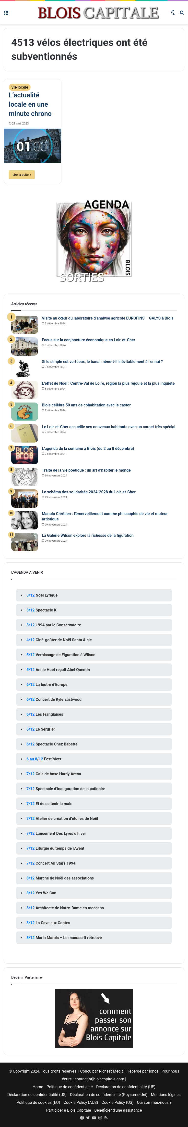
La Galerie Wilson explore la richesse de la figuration (88, 535)
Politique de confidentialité (70, 1087)
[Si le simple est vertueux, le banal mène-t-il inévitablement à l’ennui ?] (24, 368)
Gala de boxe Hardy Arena (58, 774)
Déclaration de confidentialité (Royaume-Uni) (108, 1094)
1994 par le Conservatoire (58, 625)
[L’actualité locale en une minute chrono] (32, 146)
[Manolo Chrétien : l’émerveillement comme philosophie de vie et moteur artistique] (24, 520)
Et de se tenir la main (53, 803)
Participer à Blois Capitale (68, 1110)
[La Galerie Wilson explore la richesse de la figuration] (24, 542)
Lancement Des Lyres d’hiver (60, 833)
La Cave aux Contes (52, 922)
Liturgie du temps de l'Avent (59, 848)
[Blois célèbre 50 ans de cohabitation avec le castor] (24, 412)
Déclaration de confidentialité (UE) (125, 1087)
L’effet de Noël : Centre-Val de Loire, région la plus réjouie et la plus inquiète (108, 383)
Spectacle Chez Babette (56, 744)
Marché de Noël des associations (64, 878)
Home (38, 1087)
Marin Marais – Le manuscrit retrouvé (68, 937)
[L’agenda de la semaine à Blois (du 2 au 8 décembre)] (24, 455)
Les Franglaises (49, 714)
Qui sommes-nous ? (154, 1102)
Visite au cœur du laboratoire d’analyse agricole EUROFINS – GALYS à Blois (108, 318)
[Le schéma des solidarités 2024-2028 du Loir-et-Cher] (24, 498)
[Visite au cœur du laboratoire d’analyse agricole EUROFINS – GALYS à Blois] (24, 325)
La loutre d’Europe (51, 684)
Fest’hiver (52, 759)
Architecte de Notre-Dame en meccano (69, 908)
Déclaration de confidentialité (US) (37, 1094)
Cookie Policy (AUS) (80, 1102)
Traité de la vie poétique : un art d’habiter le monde (86, 470)
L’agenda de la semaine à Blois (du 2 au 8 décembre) (88, 448)
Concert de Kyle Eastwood (58, 699)
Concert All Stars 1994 (55, 863)
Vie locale (19, 87)
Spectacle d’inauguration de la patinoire (70, 788)
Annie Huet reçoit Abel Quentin (62, 669)
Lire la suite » (21, 174)
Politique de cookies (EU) (38, 1102)
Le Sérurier (45, 729)
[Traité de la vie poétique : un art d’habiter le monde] (24, 477)
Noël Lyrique (46, 595)
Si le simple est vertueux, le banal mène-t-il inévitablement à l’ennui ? (102, 361)
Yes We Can (45, 893)
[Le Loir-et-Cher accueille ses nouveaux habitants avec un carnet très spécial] (24, 433)
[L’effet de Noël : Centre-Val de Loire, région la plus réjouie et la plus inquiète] (24, 390)
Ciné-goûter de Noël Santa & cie (63, 640)
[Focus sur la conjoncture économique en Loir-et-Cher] (24, 346)
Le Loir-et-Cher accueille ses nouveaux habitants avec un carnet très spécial (108, 426)
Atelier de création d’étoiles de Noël (66, 818)
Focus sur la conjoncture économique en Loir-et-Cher (88, 340)
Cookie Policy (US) (118, 1102)
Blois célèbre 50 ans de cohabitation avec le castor (86, 405)
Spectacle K (45, 610)
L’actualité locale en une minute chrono (30, 104)
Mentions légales (165, 1094)
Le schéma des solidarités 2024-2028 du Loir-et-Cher (89, 492)
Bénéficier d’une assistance (118, 1110)
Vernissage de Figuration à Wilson (65, 654)
